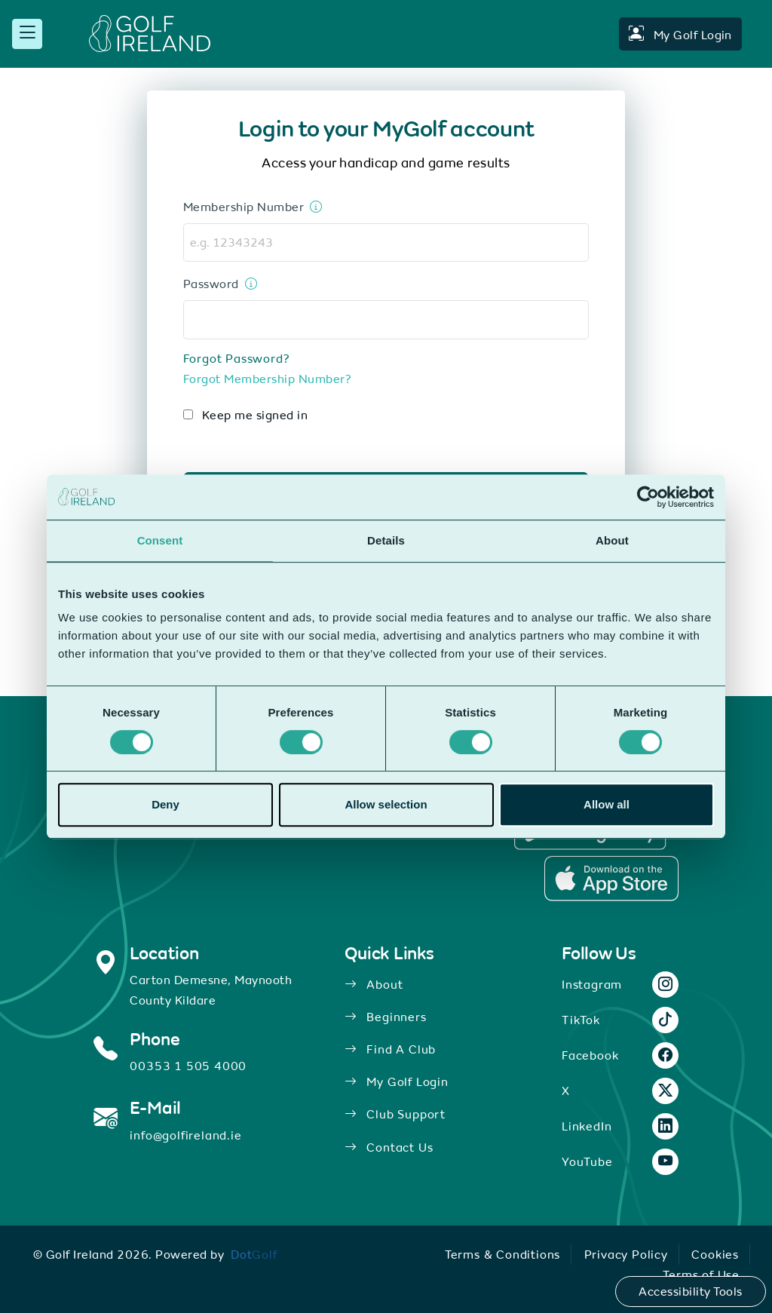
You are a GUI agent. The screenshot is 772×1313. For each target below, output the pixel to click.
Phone (154, 1039)
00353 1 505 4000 (188, 1065)
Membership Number (243, 206)
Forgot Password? (236, 358)
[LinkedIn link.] (665, 1126)
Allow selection (386, 804)
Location (164, 953)
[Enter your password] (248, 283)
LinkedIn (586, 1126)
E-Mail (155, 1107)
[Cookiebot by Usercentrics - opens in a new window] (648, 497)
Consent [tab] (160, 540)
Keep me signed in (255, 414)
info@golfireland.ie (185, 1135)
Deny (165, 804)
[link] (254, 1254)
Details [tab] (386, 540)
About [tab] (612, 540)
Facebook (590, 1055)
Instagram (592, 984)
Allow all (607, 804)
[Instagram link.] (665, 984)
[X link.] (665, 1091)
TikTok (581, 1019)
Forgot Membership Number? (267, 378)
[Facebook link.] (665, 1055)
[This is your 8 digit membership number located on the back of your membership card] (313, 206)
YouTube (587, 1161)
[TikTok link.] (665, 1020)
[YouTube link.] (665, 1162)
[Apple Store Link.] (611, 878)
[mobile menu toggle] (27, 34)
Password (211, 283)
